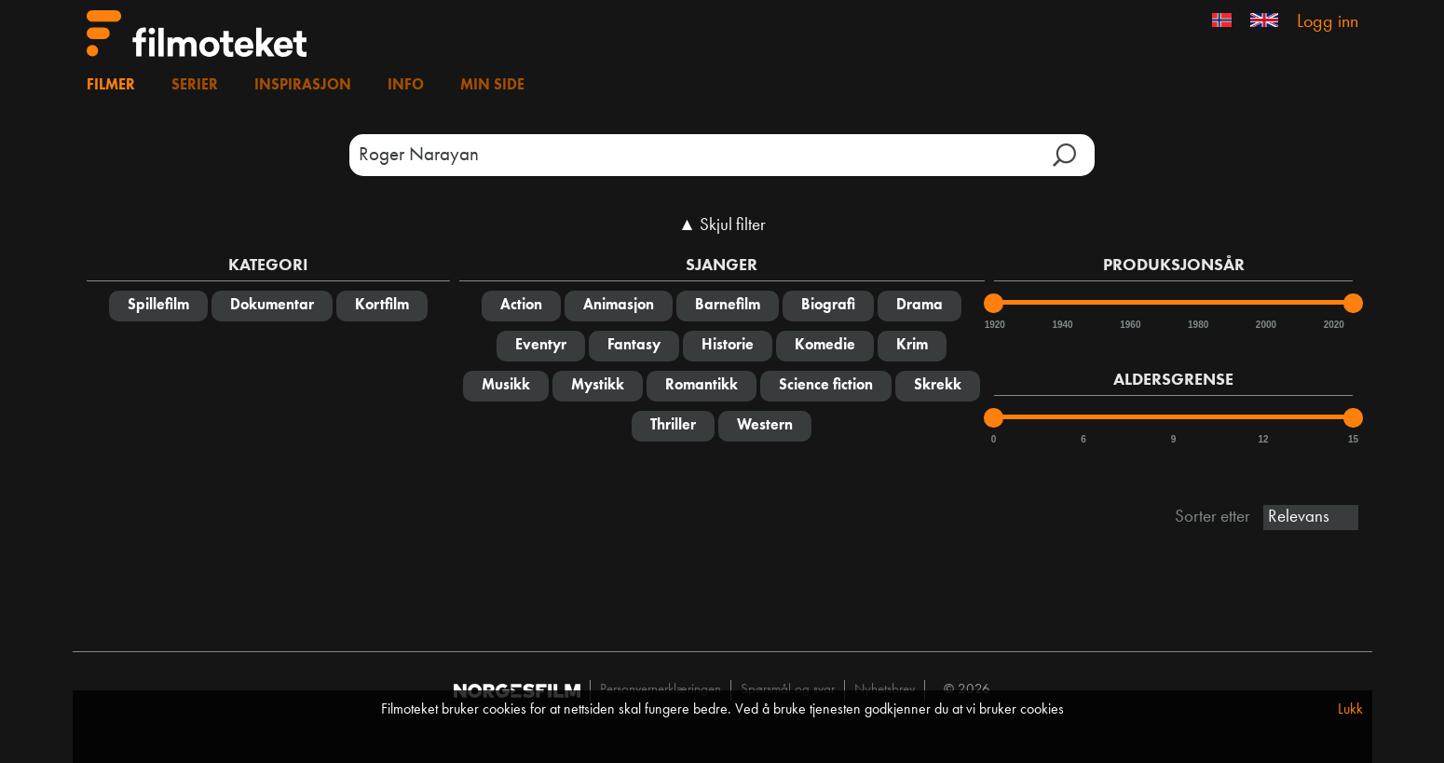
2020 (1333, 325)
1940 (1061, 325)
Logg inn (1327, 22)
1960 (1129, 325)
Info (406, 85)
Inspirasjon (302, 85)
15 (1353, 439)
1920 (994, 325)
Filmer (111, 85)
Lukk (1350, 709)
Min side (492, 85)
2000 (1265, 325)
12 (1263, 439)
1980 (1197, 325)
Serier (194, 85)
